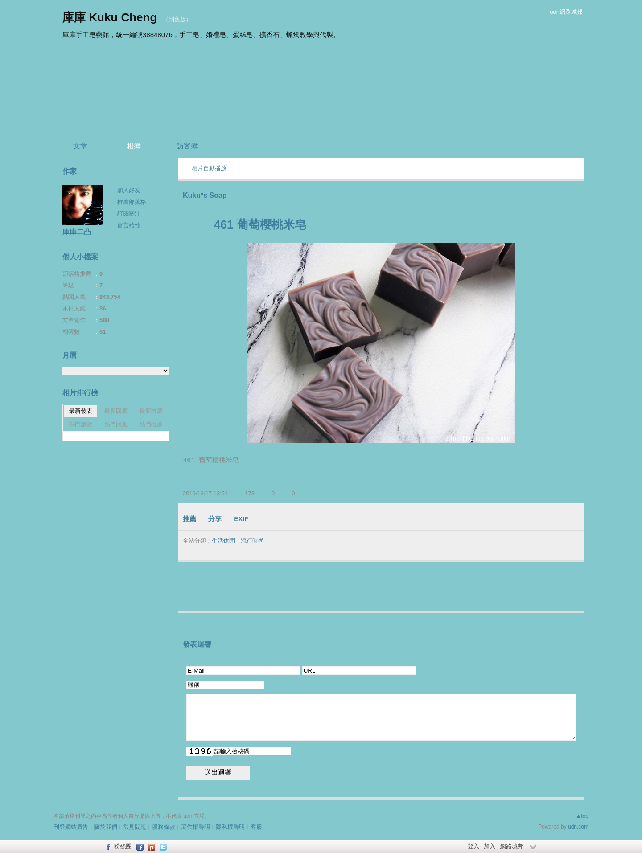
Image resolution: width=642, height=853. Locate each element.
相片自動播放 (209, 168)
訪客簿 (187, 146)
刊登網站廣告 (71, 827)
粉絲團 (123, 846)
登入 (473, 846)
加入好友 (128, 190)
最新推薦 (151, 411)
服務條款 (163, 827)
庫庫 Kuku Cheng (109, 17)
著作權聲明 (195, 827)
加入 (489, 846)
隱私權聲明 (230, 827)
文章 (80, 146)
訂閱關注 (128, 213)
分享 (215, 518)
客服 (256, 827)
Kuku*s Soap (205, 195)
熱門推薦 (151, 424)
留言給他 (128, 225)
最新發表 (80, 411)
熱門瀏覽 (80, 424)
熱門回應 (116, 424)
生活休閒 (223, 540)
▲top (582, 816)
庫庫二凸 (76, 232)
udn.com (578, 827)
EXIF (241, 518)
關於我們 (105, 827)
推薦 (189, 518)
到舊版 (177, 19)
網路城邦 (511, 846)
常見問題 (134, 827)
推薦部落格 (131, 202)
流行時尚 (252, 540)
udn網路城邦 (566, 11)
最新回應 (116, 411)
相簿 (134, 146)
